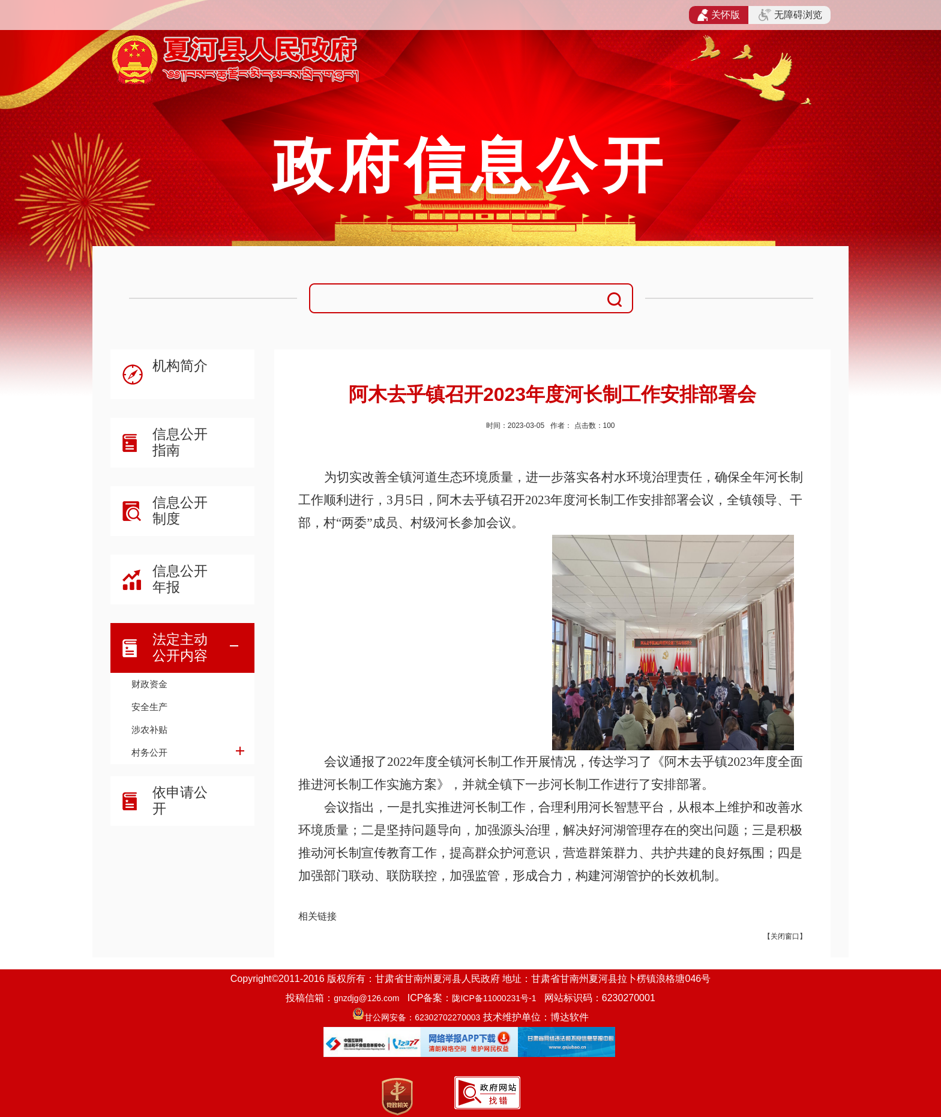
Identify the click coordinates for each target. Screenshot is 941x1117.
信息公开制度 (180, 510)
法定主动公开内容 (180, 647)
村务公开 (149, 752)
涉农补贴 (149, 729)
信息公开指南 (180, 442)
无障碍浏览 (790, 15)
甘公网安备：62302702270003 (422, 1017)
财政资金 (149, 684)
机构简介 (180, 365)
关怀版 (718, 15)
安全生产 (149, 707)
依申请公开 (180, 800)
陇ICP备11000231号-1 (494, 998)
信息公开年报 (180, 579)
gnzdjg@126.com (366, 998)
